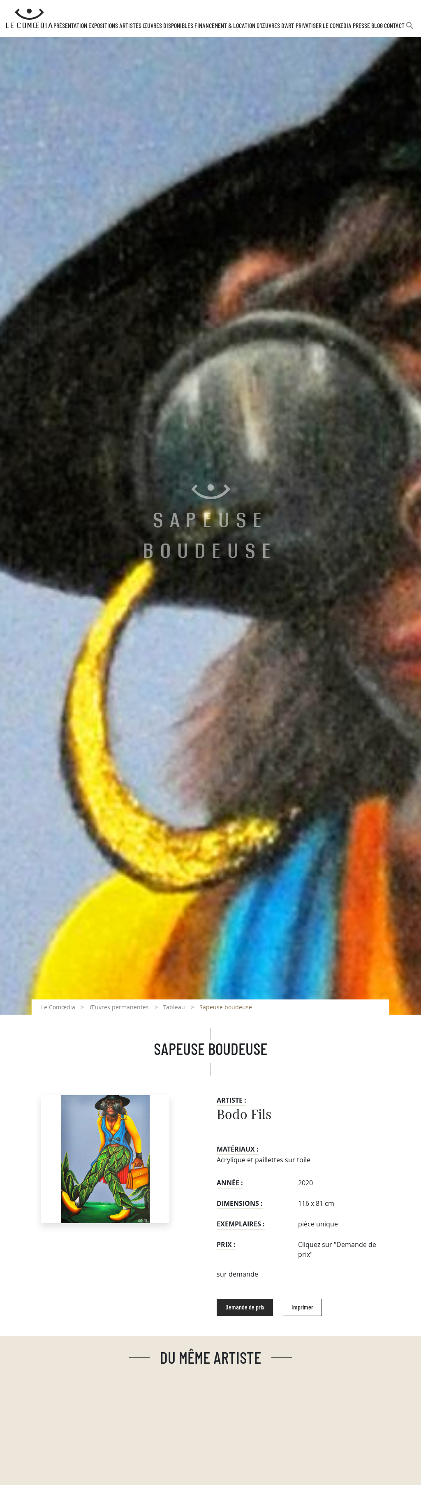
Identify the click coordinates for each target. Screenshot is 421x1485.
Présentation (70, 26)
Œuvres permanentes (119, 1007)
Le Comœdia (58, 1007)
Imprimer (302, 1307)
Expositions (103, 26)
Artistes (130, 26)
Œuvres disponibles (168, 26)
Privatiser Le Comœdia (324, 26)
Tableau (174, 1007)
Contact (394, 26)
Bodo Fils (244, 1115)
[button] (410, 29)
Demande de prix (244, 1307)
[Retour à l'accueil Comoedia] (29, 18)
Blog (377, 26)
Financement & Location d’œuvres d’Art (244, 26)
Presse (361, 26)
